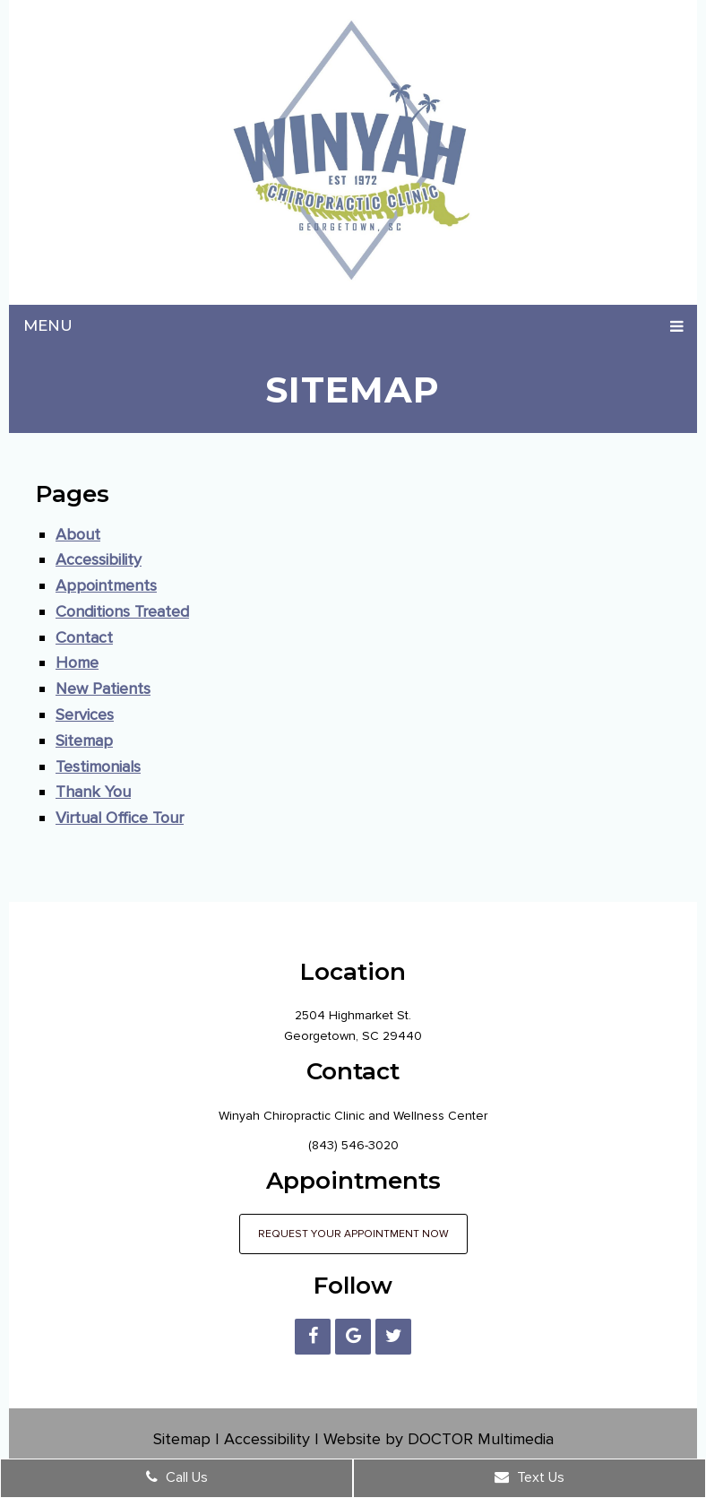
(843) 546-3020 (353, 1145)
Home (77, 662)
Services (85, 714)
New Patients (103, 688)
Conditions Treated (122, 611)
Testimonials (98, 766)
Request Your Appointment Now (353, 1234)
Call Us (177, 1477)
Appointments (106, 585)
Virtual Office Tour (120, 817)
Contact (84, 637)
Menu (48, 325)
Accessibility (99, 559)
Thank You (93, 791)
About (78, 534)
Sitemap (84, 740)
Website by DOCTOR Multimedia (438, 1439)
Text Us (529, 1477)
